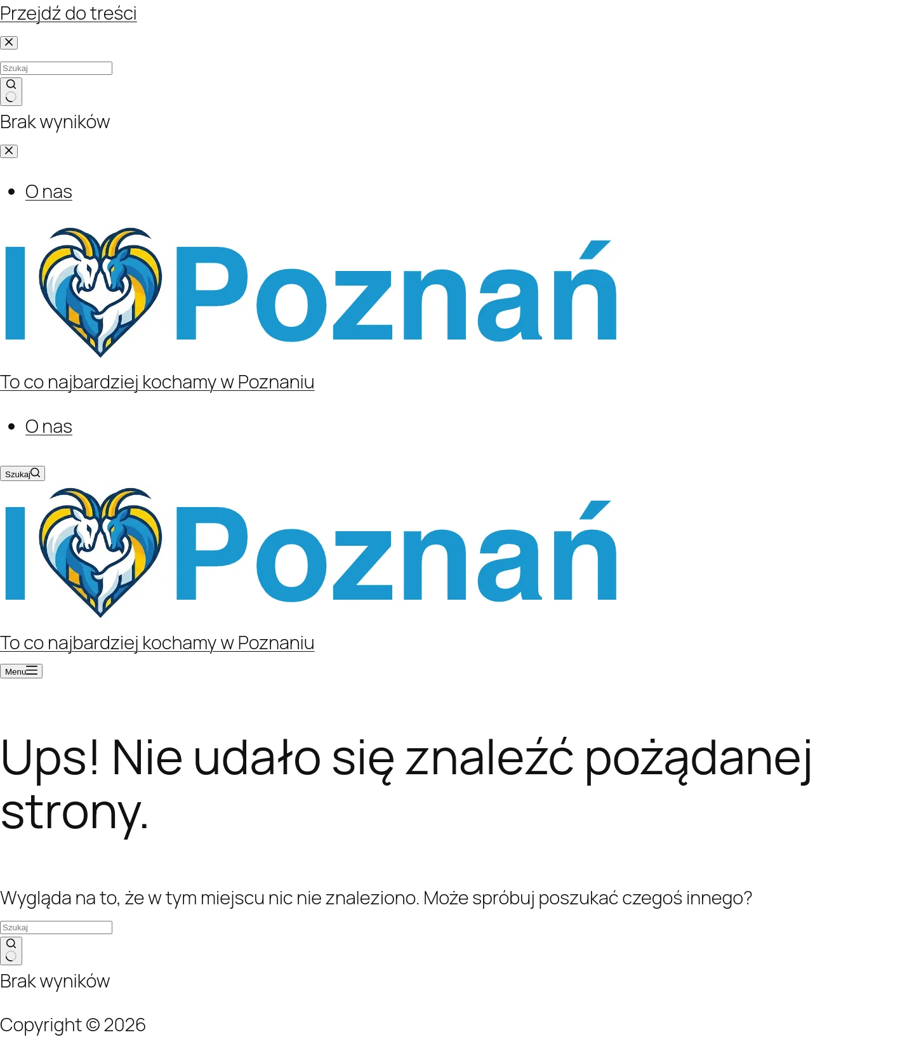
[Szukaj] (22, 473)
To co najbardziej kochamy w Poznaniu (157, 381)
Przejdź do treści (68, 12)
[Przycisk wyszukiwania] (11, 951)
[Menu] (21, 671)
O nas (48, 426)
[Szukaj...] (56, 927)
